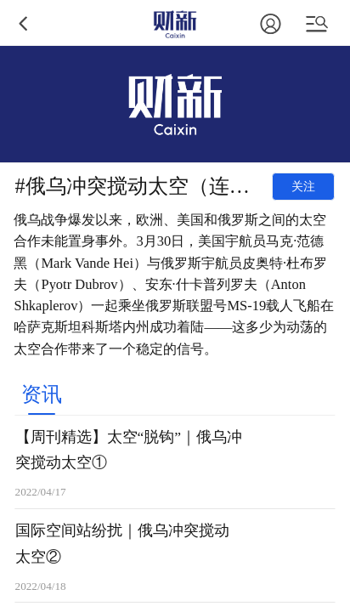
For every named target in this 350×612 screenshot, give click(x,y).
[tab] (41, 393)
